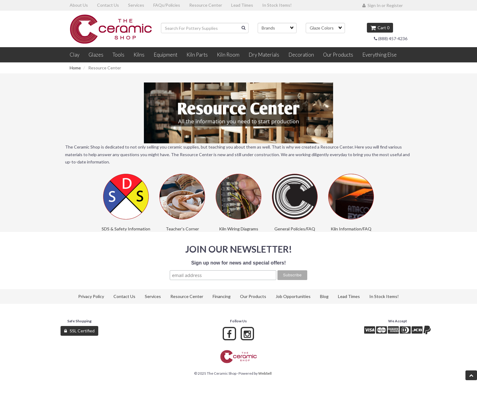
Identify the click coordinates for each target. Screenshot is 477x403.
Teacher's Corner (182, 228)
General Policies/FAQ (294, 228)
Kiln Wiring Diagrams (238, 228)
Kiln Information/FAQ (351, 228)
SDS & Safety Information (126, 228)
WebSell (265, 373)
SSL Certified (79, 330)
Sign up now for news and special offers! (238, 262)
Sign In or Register (382, 5)
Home (75, 67)
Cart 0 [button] (380, 27)
